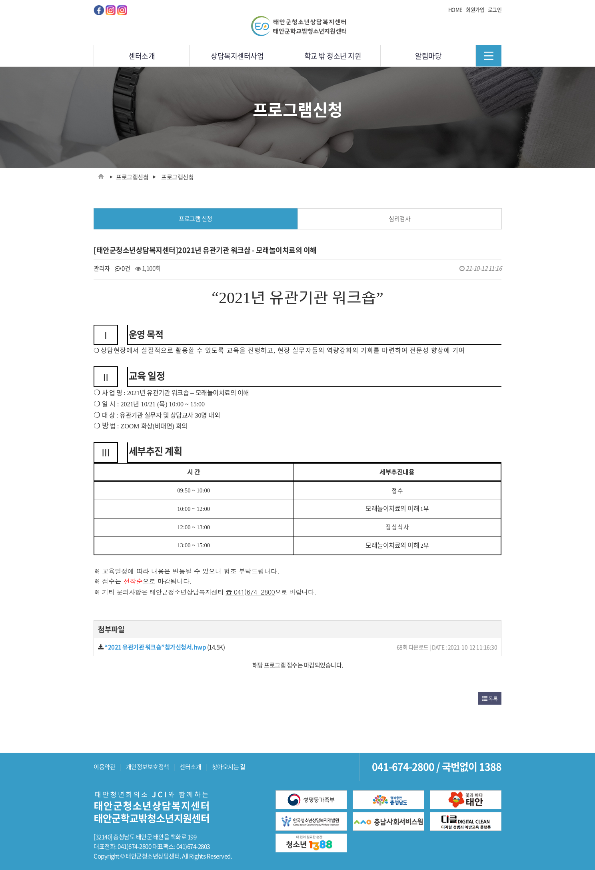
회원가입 (475, 9)
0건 (122, 268)
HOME (455, 9)
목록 (489, 698)
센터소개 (190, 766)
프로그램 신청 (195, 218)
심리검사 (399, 218)
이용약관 (104, 766)
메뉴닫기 (488, 55)
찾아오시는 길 (229, 766)
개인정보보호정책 (147, 766)
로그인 (495, 9)
